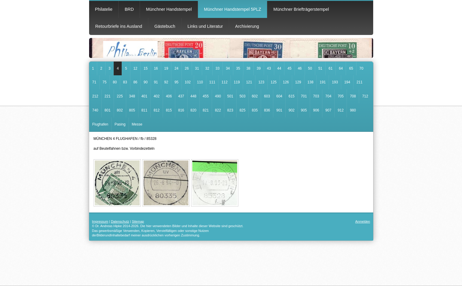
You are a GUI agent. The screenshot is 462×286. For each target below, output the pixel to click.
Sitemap (138, 221)
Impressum (100, 221)
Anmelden (362, 221)
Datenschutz (120, 221)
